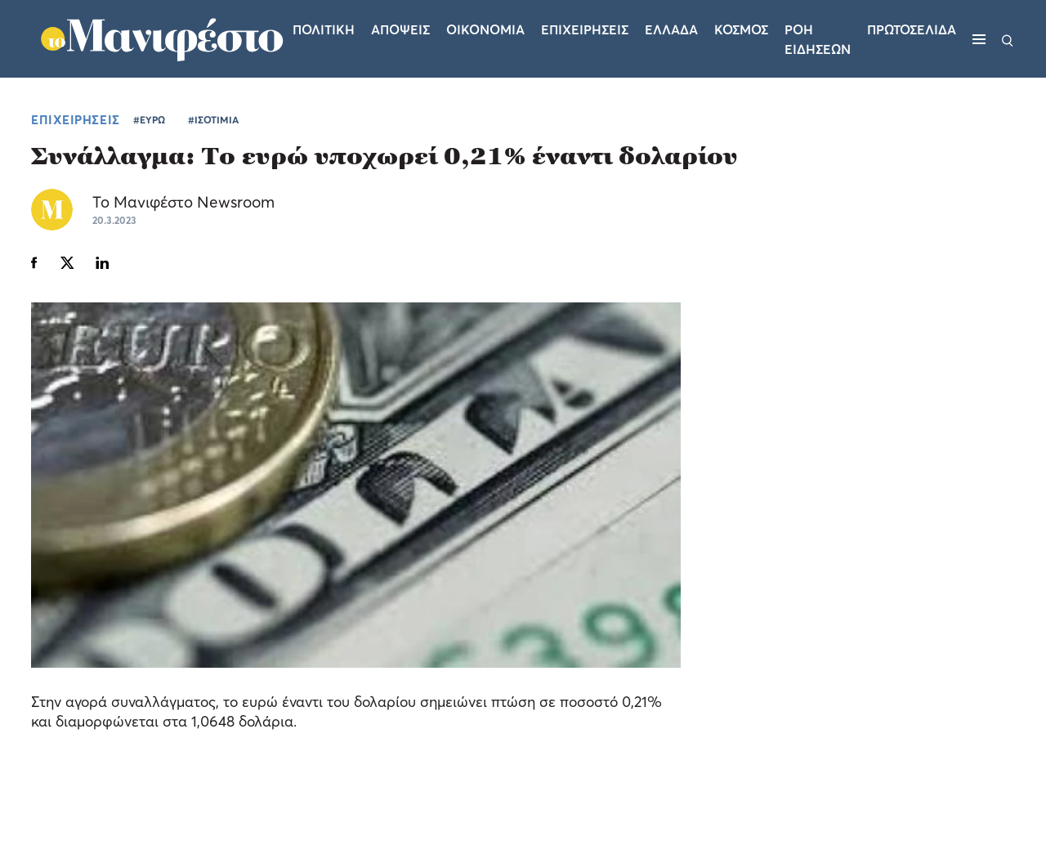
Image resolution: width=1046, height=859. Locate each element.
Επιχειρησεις (584, 29)
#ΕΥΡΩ (149, 120)
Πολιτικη (324, 29)
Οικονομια (485, 29)
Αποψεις (400, 29)
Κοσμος (741, 29)
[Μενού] (979, 39)
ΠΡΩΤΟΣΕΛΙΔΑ (911, 29)
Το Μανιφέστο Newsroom (183, 201)
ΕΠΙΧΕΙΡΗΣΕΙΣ (75, 119)
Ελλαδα (671, 29)
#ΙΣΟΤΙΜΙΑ (213, 120)
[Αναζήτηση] (1007, 39)
